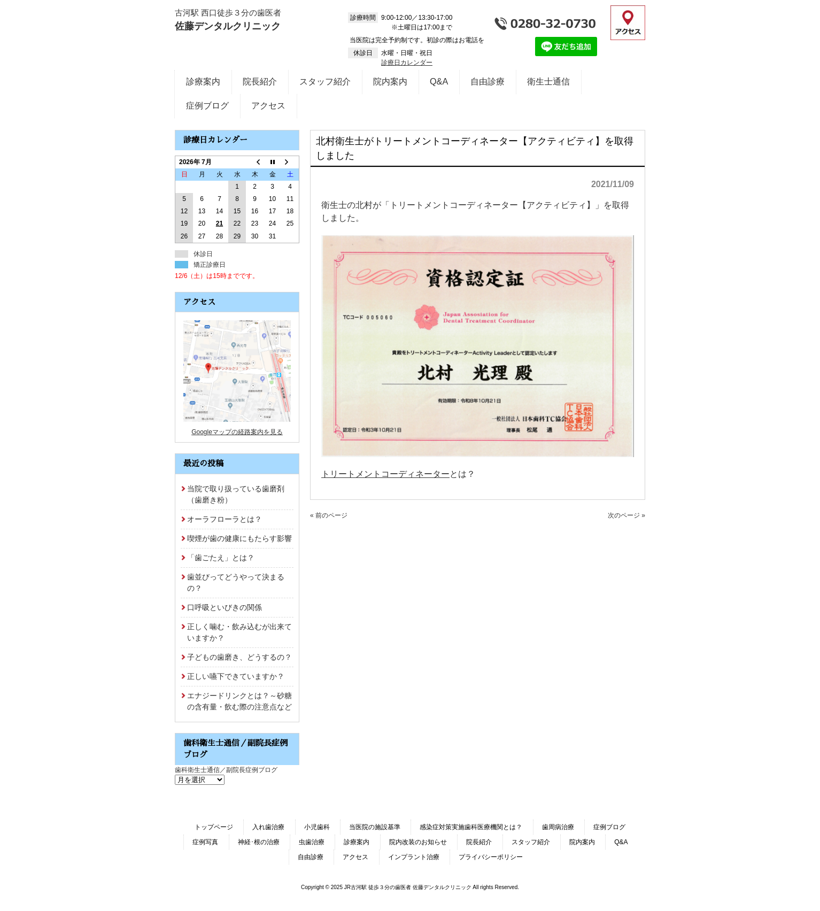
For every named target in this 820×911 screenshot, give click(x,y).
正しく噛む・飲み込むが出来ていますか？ (239, 632)
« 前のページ (328, 515)
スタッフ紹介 (531, 842)
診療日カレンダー (406, 62)
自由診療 (310, 857)
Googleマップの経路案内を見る (237, 432)
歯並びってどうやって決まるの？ (235, 582)
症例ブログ (609, 827)
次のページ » (626, 515)
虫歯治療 (311, 842)
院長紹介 (479, 842)
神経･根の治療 (259, 842)
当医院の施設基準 (374, 827)
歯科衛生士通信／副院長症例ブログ (226, 770)
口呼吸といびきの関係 (224, 607)
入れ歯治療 (268, 827)
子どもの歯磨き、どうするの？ (239, 657)
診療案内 (356, 842)
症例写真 (205, 842)
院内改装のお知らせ (418, 842)
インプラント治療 (413, 857)
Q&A (621, 842)
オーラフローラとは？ (224, 519)
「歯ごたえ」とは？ (220, 557)
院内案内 (582, 842)
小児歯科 (317, 827)
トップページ (214, 827)
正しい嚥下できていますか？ (235, 676)
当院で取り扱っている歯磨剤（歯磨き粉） (235, 494)
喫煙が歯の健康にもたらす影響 (239, 538)
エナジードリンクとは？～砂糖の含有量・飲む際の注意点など (239, 701)
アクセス (355, 857)
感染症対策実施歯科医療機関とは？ (471, 827)
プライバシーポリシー (491, 857)
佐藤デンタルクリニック (228, 26)
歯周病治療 (558, 827)
